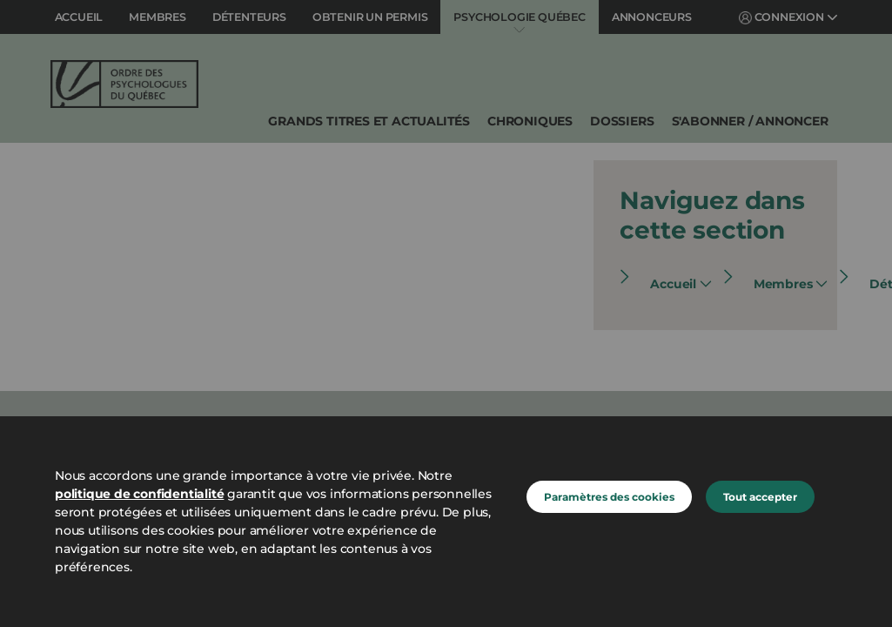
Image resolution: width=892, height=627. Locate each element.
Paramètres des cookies (609, 496)
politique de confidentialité (139, 494)
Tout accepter (760, 496)
